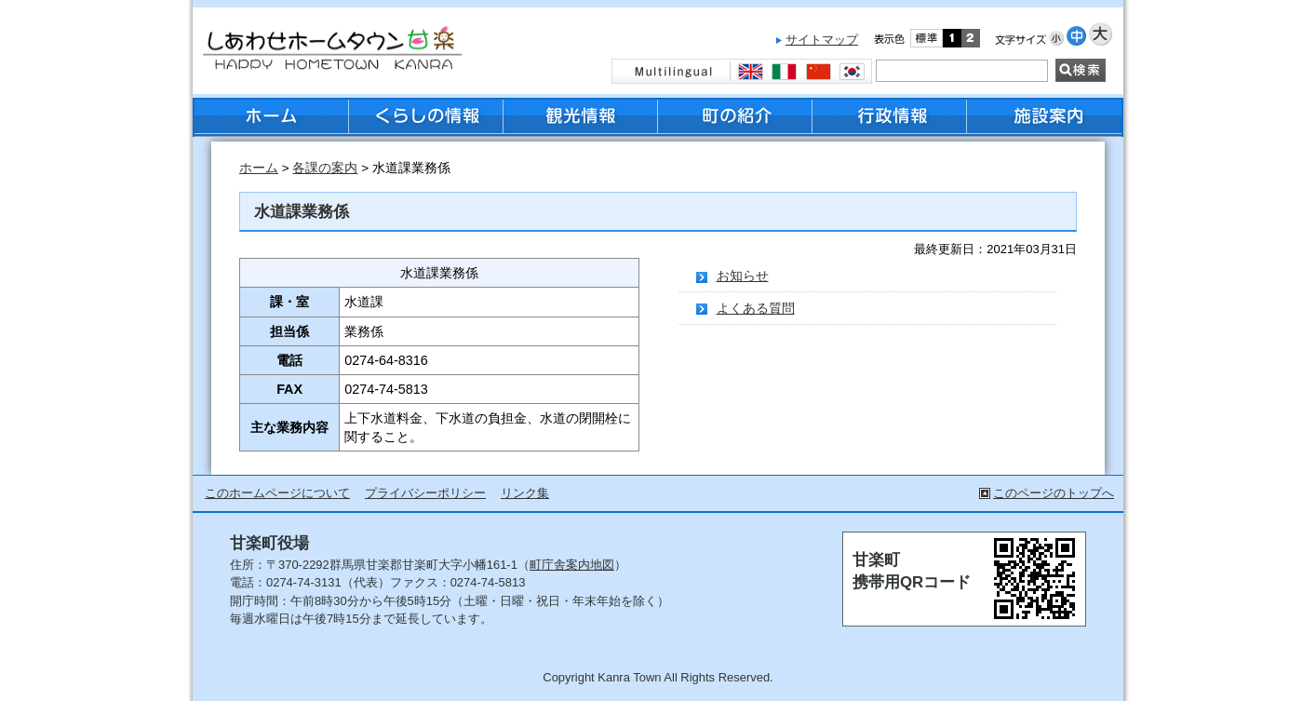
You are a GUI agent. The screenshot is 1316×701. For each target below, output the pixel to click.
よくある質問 (756, 308)
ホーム (258, 168)
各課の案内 (324, 168)
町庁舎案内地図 (572, 565)
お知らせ (743, 275)
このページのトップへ (1053, 493)
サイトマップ (822, 40)
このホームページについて (277, 493)
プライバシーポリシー (425, 493)
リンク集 (525, 493)
